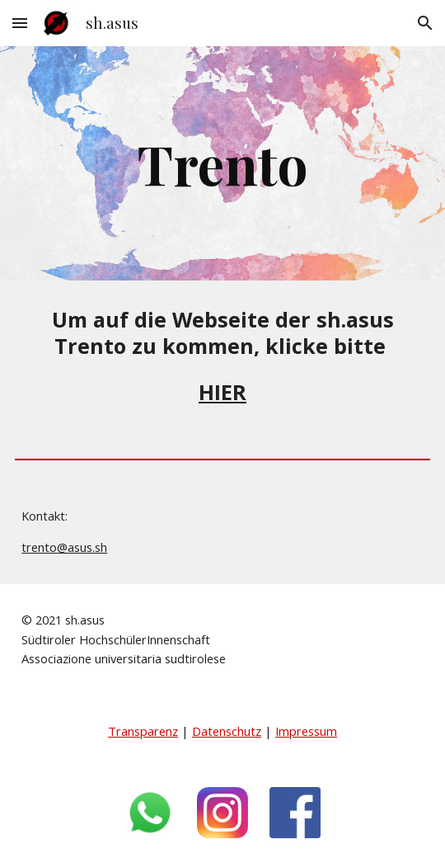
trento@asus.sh (64, 547)
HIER (222, 392)
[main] (222, 163)
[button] (20, 22)
